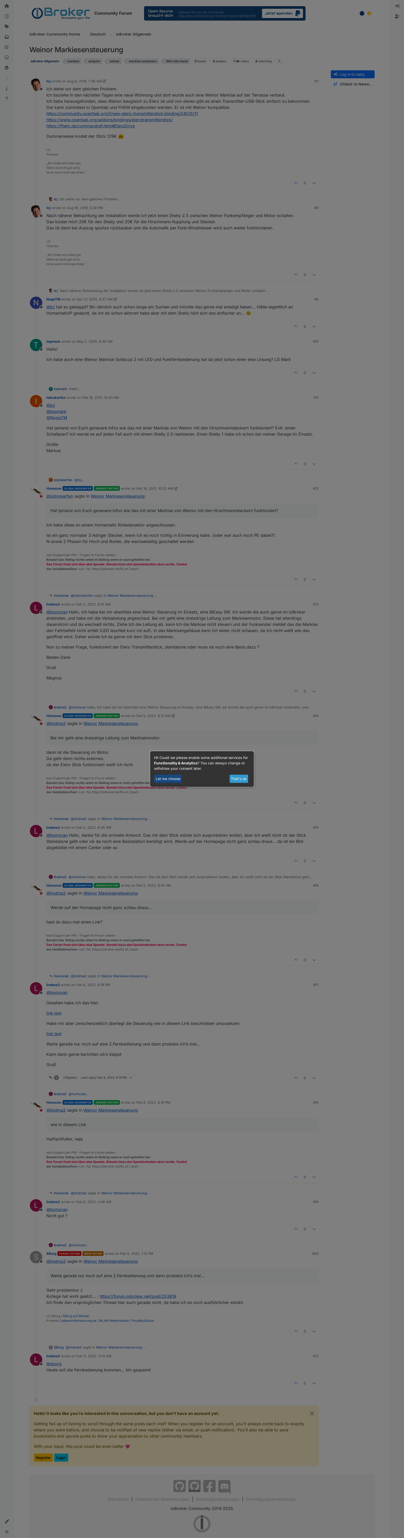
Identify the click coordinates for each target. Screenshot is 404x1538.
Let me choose (168, 778)
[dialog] (202, 769)
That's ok (239, 778)
